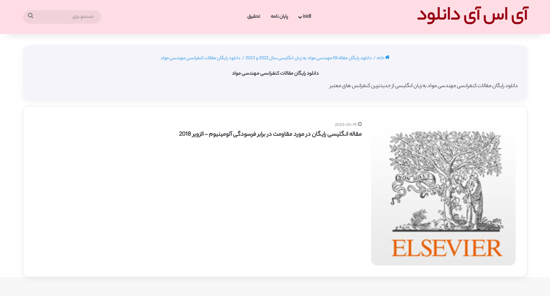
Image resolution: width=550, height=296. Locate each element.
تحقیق (253, 17)
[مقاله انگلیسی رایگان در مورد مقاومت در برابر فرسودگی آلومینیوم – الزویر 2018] (443, 193)
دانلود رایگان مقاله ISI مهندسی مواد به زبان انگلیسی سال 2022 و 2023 (308, 58)
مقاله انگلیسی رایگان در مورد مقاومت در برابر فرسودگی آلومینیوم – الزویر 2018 (270, 135)
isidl (307, 17)
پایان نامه (279, 17)
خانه (383, 58)
